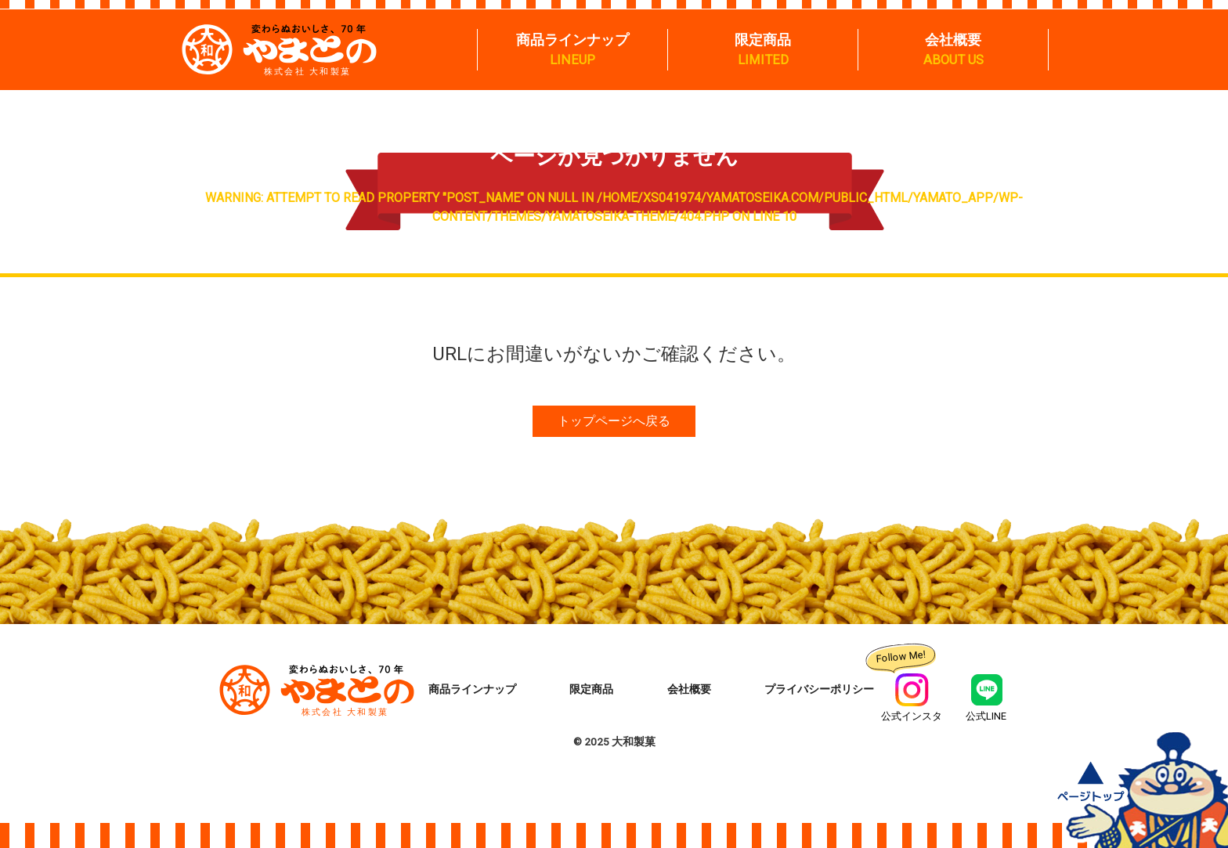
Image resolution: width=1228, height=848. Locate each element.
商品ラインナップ (572, 39)
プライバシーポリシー (819, 690)
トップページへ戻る (614, 420)
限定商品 (763, 39)
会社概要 (953, 39)
